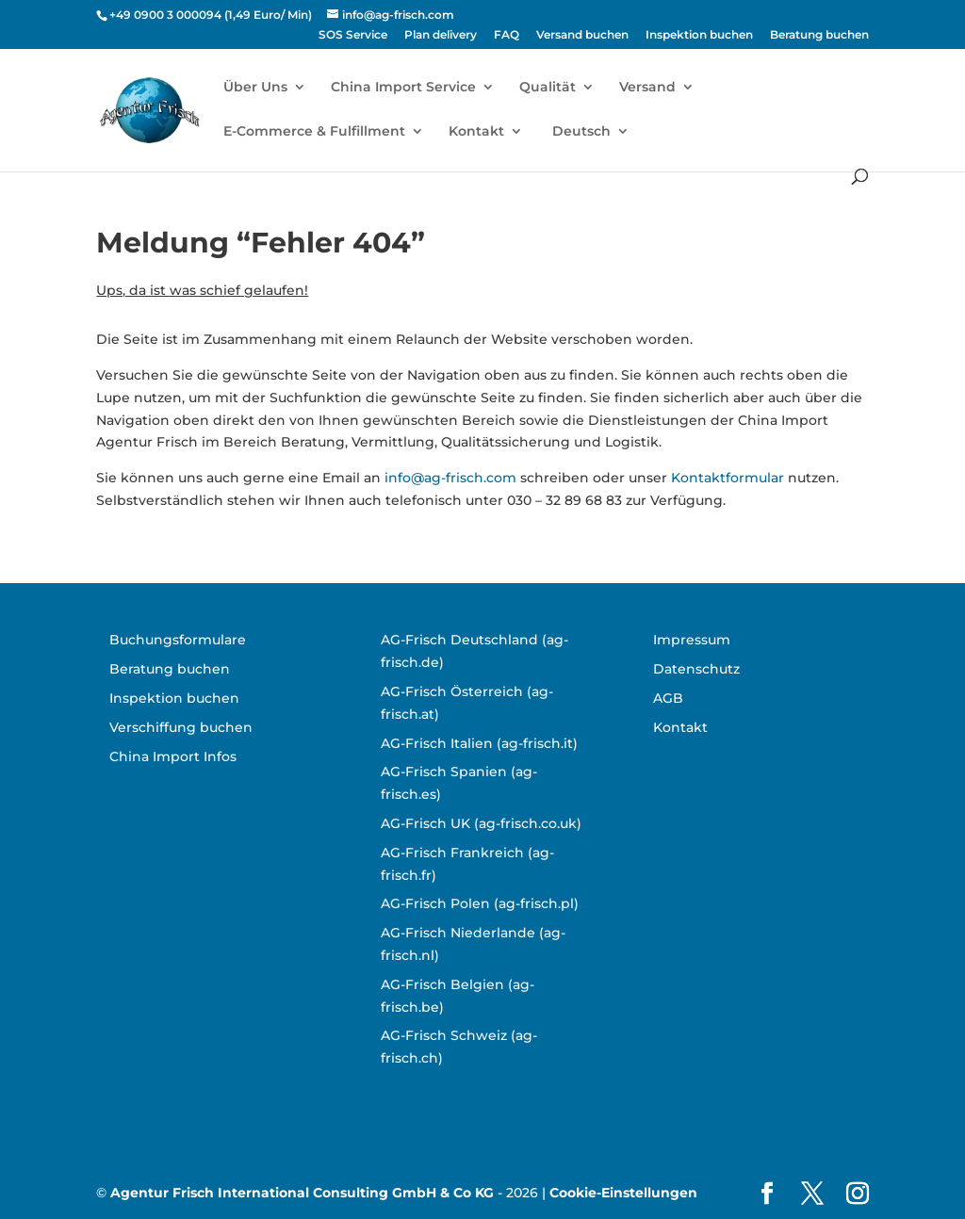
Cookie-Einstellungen (623, 1192)
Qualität (547, 87)
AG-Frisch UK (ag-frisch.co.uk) (481, 823)
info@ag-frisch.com (450, 477)
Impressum (691, 639)
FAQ (506, 35)
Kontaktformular (727, 477)
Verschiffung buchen (181, 727)
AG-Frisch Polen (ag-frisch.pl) (480, 903)
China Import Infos (173, 756)
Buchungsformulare (177, 639)
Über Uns (255, 87)
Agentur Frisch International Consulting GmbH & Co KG (302, 1192)
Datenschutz (696, 668)
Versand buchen (582, 35)
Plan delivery (440, 35)
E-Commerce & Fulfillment (314, 131)
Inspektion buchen (699, 35)
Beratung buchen (819, 35)
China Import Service (403, 87)
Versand (647, 87)
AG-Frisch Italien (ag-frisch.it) (479, 743)
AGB (668, 698)
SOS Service (353, 35)
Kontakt (476, 131)
